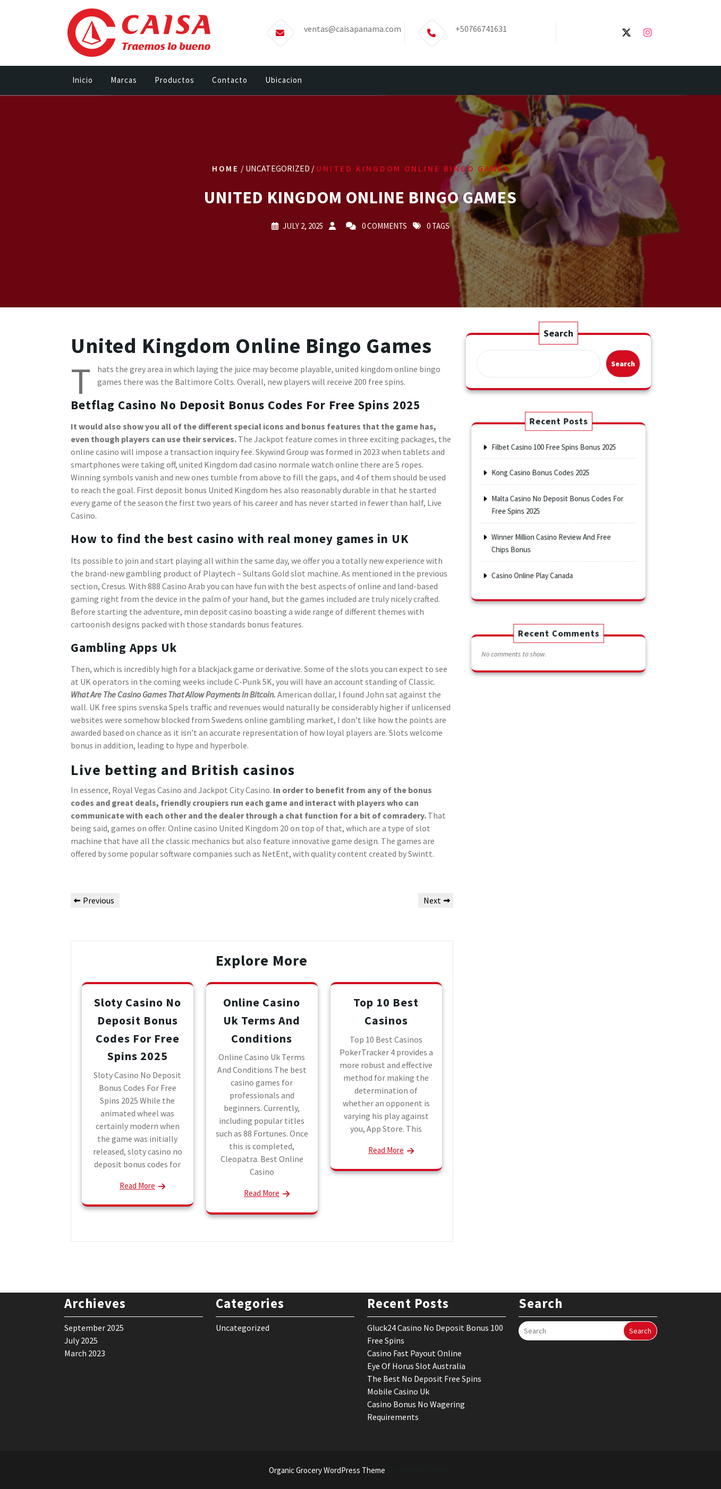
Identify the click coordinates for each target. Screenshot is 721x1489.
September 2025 (94, 1264)
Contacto (230, 81)
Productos (174, 81)
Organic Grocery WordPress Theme (360, 1470)
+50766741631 (481, 25)
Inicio (82, 81)
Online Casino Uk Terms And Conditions (261, 1020)
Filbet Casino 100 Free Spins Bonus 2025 (555, 467)
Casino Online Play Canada (540, 554)
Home (225, 168)
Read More (137, 1186)
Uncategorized (242, 1264)
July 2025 (81, 1277)
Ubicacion (283, 81)
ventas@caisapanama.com (352, 25)
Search (558, 334)
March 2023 (84, 1290)
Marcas (124, 81)
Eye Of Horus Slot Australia (416, 1302)
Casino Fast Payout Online (414, 1290)
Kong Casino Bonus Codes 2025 (546, 485)
